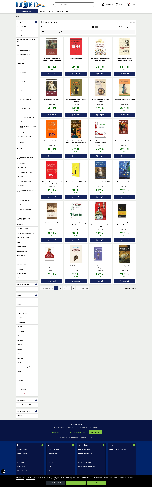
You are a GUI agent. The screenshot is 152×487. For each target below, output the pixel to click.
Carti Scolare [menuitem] (20, 185)
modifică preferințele (55, 483)
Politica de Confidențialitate (25, 458)
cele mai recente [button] (58, 27)
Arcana (19, 362)
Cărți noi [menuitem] (42, 11)
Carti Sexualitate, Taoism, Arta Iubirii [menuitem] (25, 190)
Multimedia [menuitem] (20, 269)
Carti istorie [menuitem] (20, 153)
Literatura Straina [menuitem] (21, 255)
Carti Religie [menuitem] (20, 176)
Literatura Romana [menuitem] (22, 251)
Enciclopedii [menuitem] (20, 224)
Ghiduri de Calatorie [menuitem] (22, 228)
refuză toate (76, 483)
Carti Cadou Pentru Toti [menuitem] (23, 108)
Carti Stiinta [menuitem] (20, 196)
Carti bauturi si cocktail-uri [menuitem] (24, 99)
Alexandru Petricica (22, 313)
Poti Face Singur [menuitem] (21, 273)
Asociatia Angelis (21, 389)
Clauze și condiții (22, 449)
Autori (49, 471)
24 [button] (132, 27)
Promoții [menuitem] (50, 11)
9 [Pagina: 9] (73, 288)
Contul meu (107, 4)
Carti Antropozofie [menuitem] (22, 86)
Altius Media (20, 331)
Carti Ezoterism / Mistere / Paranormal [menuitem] (24, 137)
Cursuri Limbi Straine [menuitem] (22, 205)
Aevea (18, 300)
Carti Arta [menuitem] (19, 90)
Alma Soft (19, 326)
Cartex (50, 63)
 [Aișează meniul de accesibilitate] (3, 471)
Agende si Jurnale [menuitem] (22, 26)
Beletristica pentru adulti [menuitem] (23, 50)
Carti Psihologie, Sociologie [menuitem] (24, 172)
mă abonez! (95, 432)
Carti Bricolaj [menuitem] (20, 104)
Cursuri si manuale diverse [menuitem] (24, 209)
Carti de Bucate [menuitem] (21, 122)
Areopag (19, 371)
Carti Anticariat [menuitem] (21, 81)
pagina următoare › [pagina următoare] (82, 288)
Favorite (120, 4)
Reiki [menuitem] (18, 278)
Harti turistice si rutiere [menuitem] (23, 237)
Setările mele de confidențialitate (87, 462)
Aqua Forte (20, 358)
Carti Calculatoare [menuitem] (22, 113)
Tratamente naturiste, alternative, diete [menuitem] (26, 40)
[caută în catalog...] (72, 4)
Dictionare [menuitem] (19, 214)
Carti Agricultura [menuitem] (21, 72)
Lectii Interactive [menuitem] (21, 246)
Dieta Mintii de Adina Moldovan (25, 405)
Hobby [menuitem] (18, 242)
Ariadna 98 (20, 380)
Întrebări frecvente (22, 471)
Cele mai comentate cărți (85, 453)
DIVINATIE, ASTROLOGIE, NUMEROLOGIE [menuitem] (24, 219)
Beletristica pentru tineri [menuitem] (23, 59)
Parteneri (19, 415)
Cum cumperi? (21, 462)
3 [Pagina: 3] (64, 288)
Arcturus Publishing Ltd (23, 367)
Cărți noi (50, 458)
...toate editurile (21, 394)
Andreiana (19, 349)
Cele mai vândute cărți (84, 449)
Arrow (18, 385)
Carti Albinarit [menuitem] (20, 77)
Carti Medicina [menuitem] (21, 163)
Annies (19, 353)
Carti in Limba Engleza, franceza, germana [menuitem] (26, 147)
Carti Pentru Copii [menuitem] (22, 167)
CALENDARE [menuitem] (20, 63)
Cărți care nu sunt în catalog (24, 289)
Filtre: (44, 32)
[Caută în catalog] (93, 4)
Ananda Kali (20, 340)
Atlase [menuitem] (18, 45)
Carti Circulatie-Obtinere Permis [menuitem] (25, 117)
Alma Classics (21, 322)
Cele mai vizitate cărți (84, 458)
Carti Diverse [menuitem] (20, 132)
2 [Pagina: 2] (60, 288)
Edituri (49, 466)
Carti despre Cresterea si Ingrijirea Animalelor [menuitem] (26, 127)
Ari (17, 376)
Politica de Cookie (22, 453)
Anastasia (19, 344)
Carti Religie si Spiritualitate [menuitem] (24, 181)
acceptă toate (96, 483)
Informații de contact (54, 449)
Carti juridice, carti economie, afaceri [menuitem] (25, 158)
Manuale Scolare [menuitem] (21, 260)
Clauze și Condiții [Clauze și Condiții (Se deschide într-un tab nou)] (30, 479)
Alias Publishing (21, 318)
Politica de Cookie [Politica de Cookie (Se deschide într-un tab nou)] (122, 477)
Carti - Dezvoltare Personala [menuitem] (24, 68)
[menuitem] (27, 11)
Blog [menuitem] (67, 11)
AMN (18, 335)
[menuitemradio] (92, 26)
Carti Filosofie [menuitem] (20, 142)
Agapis (19, 304)
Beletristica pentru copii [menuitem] (23, 54)
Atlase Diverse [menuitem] (21, 31)
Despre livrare (21, 466)
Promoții (50, 462)
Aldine (18, 308)
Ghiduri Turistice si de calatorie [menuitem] (25, 233)
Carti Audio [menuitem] (20, 95)
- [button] (36, 22)
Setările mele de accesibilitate (86, 466)
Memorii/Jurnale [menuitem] (21, 264)
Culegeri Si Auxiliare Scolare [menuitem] (24, 200)
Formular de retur (52, 453)
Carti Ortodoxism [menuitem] (21, 35)
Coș (131, 4)
